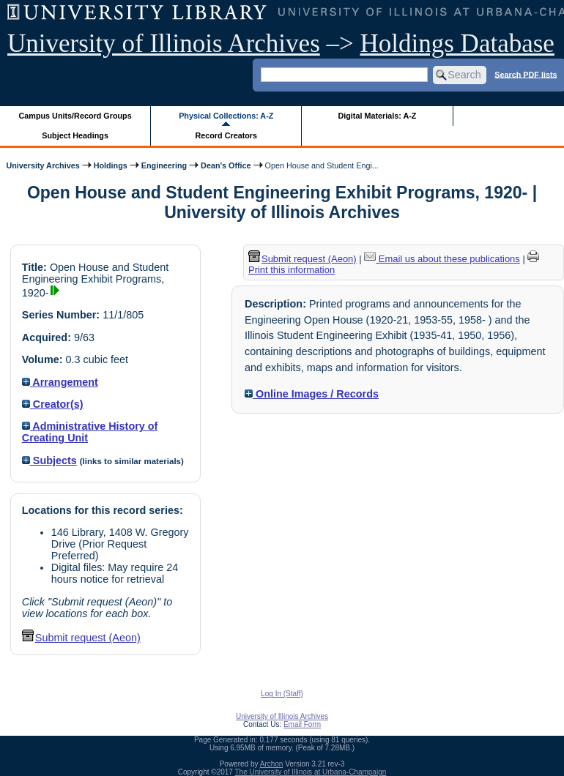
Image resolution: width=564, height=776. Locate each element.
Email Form (302, 724)
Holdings (110, 165)
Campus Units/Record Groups (75, 115)
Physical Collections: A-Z (226, 115)
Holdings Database (457, 43)
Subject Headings (75, 135)
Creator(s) (53, 404)
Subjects (49, 460)
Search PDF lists (525, 74)
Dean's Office (226, 165)
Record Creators (226, 135)
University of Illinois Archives (163, 43)
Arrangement (60, 382)
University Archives (42, 165)
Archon (271, 764)
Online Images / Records (312, 394)
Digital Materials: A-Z (377, 115)
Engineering (164, 165)
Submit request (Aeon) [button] (81, 637)
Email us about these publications (442, 258)
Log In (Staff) (282, 694)
